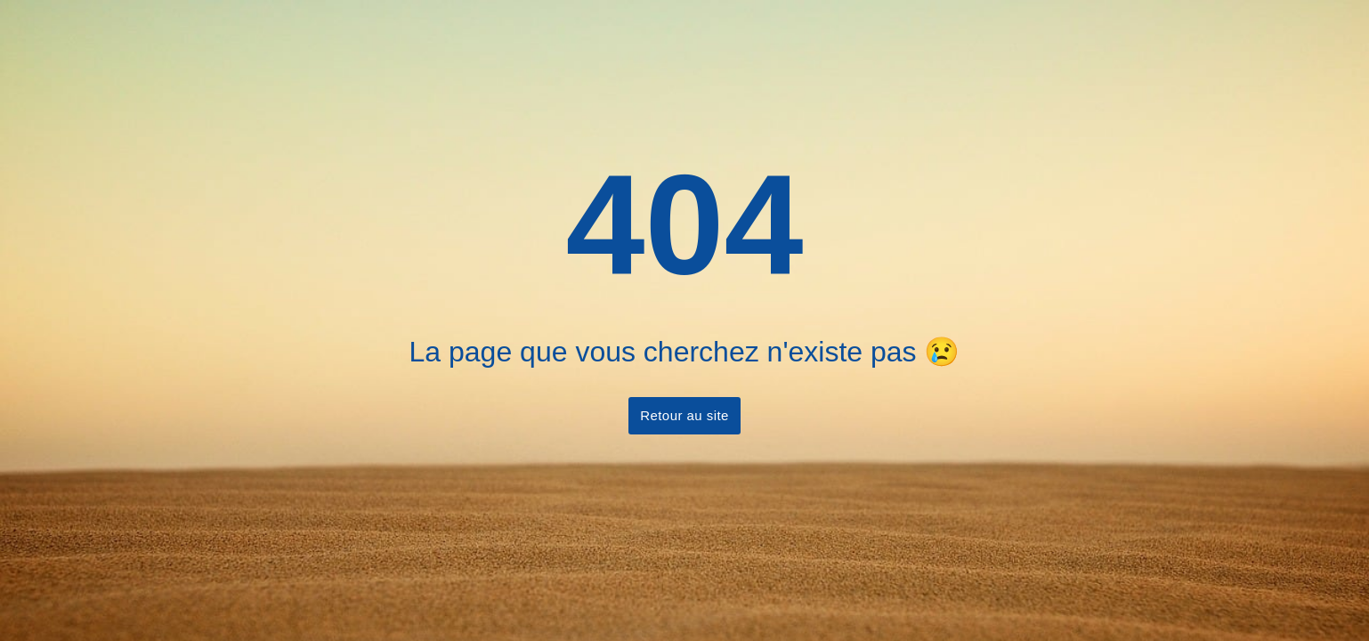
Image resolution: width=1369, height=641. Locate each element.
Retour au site (684, 415)
